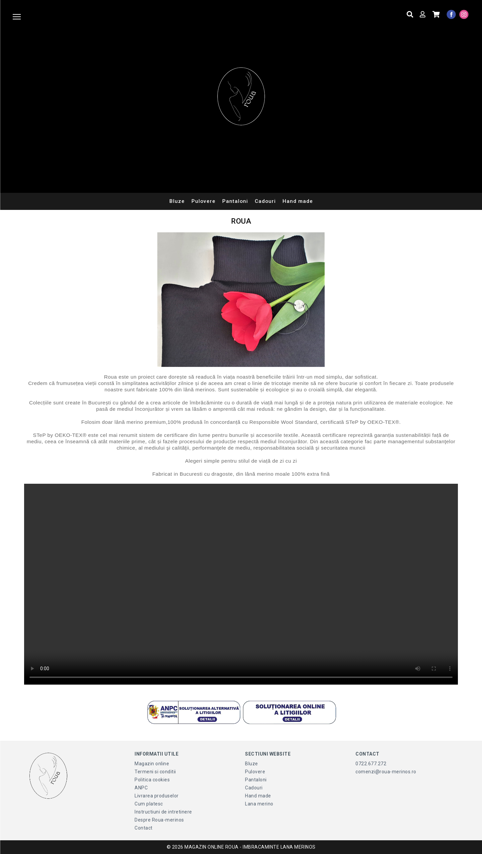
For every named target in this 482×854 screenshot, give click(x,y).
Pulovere (203, 201)
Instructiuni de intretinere (163, 811)
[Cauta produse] (410, 14)
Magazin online (152, 763)
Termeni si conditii (155, 771)
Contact (144, 828)
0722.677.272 (370, 763)
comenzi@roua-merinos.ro (385, 771)
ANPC (141, 787)
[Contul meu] (423, 14)
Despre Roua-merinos (159, 820)
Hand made (298, 201)
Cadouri (265, 201)
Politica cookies (152, 779)
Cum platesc (149, 803)
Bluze (177, 201)
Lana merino (259, 803)
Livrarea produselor (157, 795)
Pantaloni (235, 201)
